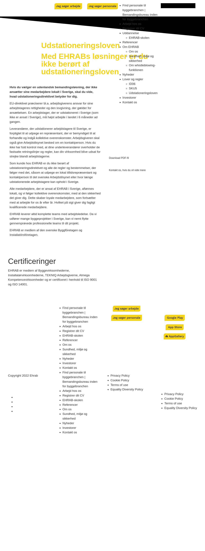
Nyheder (128, 74)
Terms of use (119, 385)
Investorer (129, 97)
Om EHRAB (131, 47)
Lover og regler (133, 79)
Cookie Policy (120, 380)
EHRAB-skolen (139, 37)
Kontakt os (130, 102)
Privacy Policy (120, 375)
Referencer (130, 42)
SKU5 (133, 88)
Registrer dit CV (133, 28)
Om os (133, 51)
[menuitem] (178, 5)
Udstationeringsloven (143, 93)
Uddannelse (131, 33)
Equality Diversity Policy (127, 389)
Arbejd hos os (132, 23)
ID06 (132, 84)
